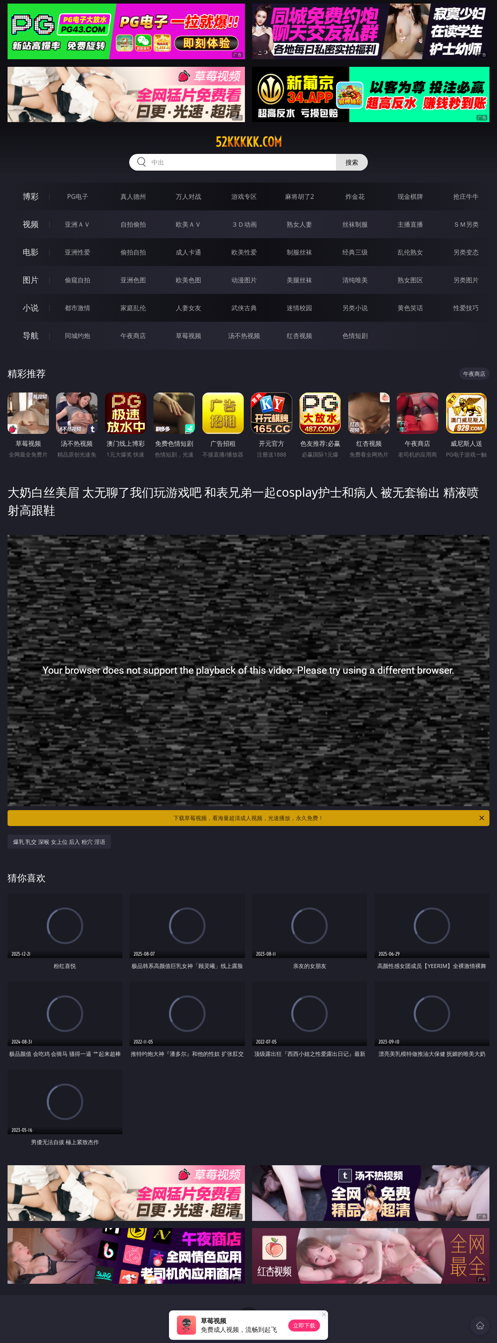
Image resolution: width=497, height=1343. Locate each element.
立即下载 (304, 1325)
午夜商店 (133, 335)
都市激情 (77, 307)
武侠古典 (244, 307)
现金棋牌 (410, 196)
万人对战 (188, 196)
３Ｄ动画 (244, 224)
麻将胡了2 (299, 196)
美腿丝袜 (299, 280)
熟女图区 (410, 280)
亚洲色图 (133, 280)
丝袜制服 (355, 224)
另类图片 (466, 280)
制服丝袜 (299, 252)
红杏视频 (299, 335)
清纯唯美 (355, 280)
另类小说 (355, 307)
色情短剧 (355, 335)
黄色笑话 (410, 307)
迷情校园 (299, 307)
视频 (31, 224)
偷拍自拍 (133, 252)
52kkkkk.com (248, 142)
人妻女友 (188, 307)
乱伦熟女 (410, 252)
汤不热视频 (244, 335)
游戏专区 (244, 196)
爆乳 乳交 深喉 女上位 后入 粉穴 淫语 (59, 841)
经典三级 (355, 252)
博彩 (31, 196)
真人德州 (133, 196)
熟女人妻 (299, 224)
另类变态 (466, 252)
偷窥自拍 (77, 280)
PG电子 (77, 196)
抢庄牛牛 (466, 196)
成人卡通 (188, 252)
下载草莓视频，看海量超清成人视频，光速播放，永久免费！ (329, 818)
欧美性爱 (244, 252)
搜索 (352, 162)
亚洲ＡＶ (77, 224)
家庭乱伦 (133, 307)
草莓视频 (188, 335)
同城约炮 (77, 335)
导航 (31, 335)
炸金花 (355, 196)
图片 (31, 279)
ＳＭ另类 (466, 224)
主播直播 (410, 224)
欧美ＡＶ (188, 224)
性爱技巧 (466, 307)
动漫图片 (244, 280)
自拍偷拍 (133, 224)
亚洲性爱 (77, 252)
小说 (31, 307)
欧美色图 (188, 280)
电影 (31, 252)
